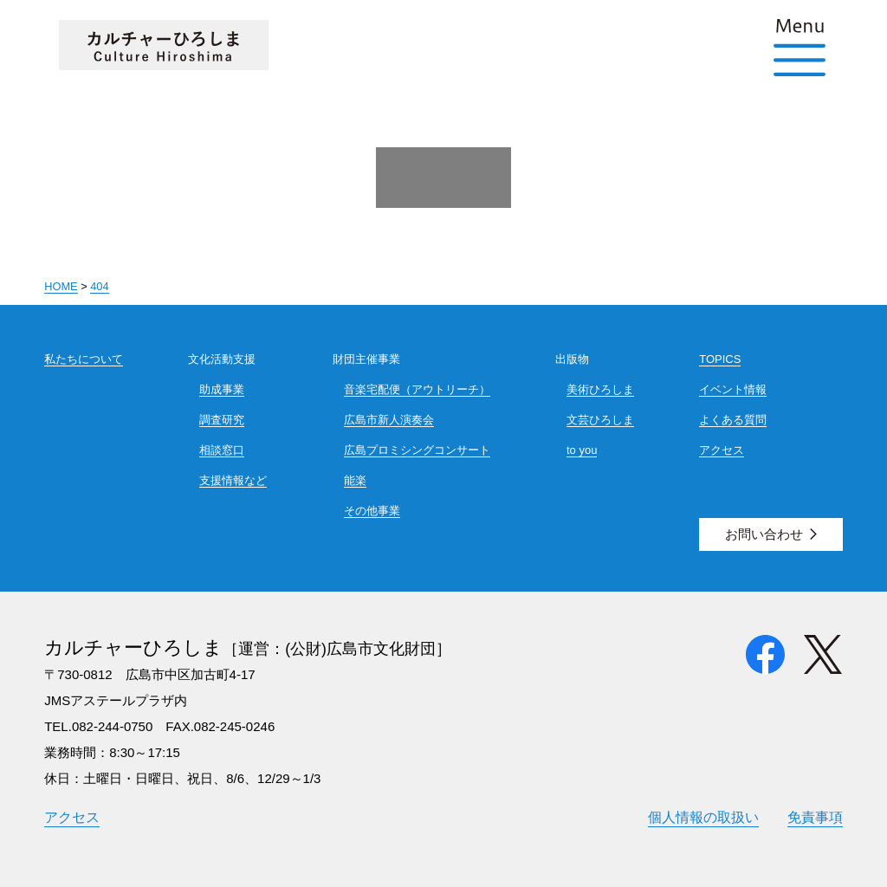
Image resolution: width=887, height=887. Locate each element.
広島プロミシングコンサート (417, 450)
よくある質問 (733, 419)
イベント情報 (733, 389)
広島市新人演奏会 (389, 419)
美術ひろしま (600, 389)
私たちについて (83, 359)
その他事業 (372, 510)
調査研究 (221, 419)
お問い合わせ (764, 534)
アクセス (721, 450)
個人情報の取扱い (703, 817)
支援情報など (233, 480)
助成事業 (221, 389)
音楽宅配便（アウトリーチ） (417, 389)
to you (582, 450)
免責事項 (815, 817)
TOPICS (720, 359)
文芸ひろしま (600, 419)
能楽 (355, 480)
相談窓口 (221, 450)
